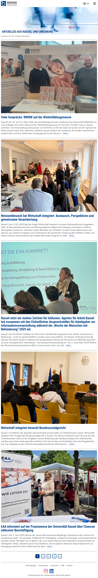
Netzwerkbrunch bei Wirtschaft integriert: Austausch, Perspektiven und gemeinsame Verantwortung (47, 217)
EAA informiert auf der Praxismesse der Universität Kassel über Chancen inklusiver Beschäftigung (48, 528)
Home (4, 36)
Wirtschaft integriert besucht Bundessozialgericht (33, 427)
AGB (62, 565)
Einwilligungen (31, 565)
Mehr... (66, 133)
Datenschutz (43, 565)
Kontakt (69, 565)
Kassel (18, 36)
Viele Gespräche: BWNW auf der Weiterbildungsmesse (36, 117)
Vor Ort (11, 36)
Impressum (54, 565)
